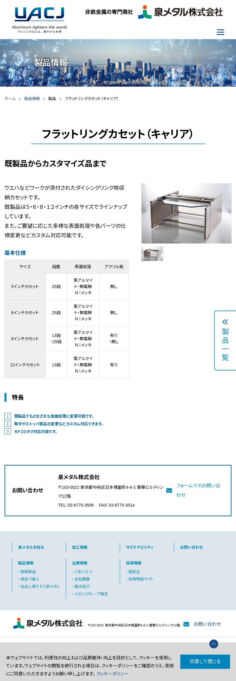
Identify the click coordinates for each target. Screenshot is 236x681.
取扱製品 (28, 571)
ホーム (9, 98)
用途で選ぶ (29, 579)
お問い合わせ (191, 547)
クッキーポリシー (112, 673)
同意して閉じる (205, 661)
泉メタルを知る (31, 547)
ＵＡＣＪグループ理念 (91, 594)
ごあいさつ (83, 571)
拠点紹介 (82, 586)
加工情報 (79, 547)
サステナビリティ (139, 547)
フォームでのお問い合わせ (198, 490)
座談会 (134, 571)
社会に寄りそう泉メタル (40, 586)
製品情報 (32, 98)
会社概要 (82, 579)
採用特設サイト (141, 579)
